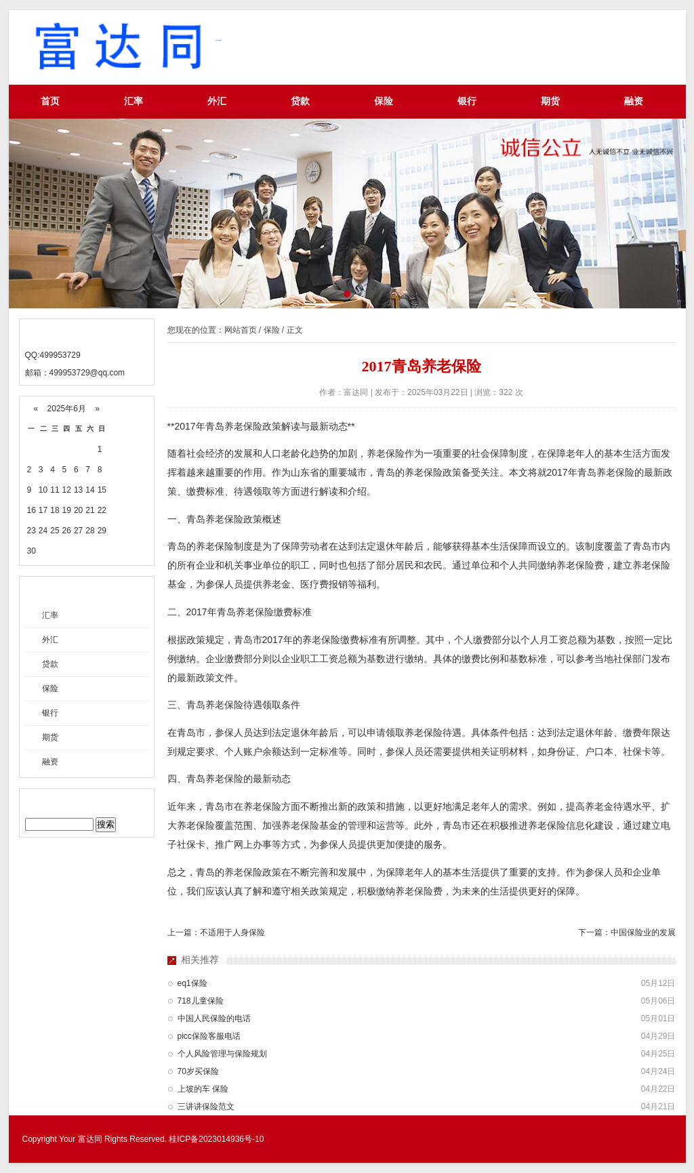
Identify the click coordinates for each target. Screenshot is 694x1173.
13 (78, 490)
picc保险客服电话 (209, 1036)
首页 (50, 101)
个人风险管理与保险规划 (222, 1053)
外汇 (216, 101)
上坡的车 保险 (203, 1089)
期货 (550, 101)
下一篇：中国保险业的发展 (627, 932)
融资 (633, 101)
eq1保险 (192, 983)
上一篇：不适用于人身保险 (216, 932)
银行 (466, 101)
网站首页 (240, 330)
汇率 (133, 101)
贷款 (300, 101)
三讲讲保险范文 (206, 1106)
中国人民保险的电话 (214, 1018)
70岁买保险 (198, 1071)
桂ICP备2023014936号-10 (216, 1139)
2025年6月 (66, 408)
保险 (383, 101)
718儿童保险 (201, 1001)
